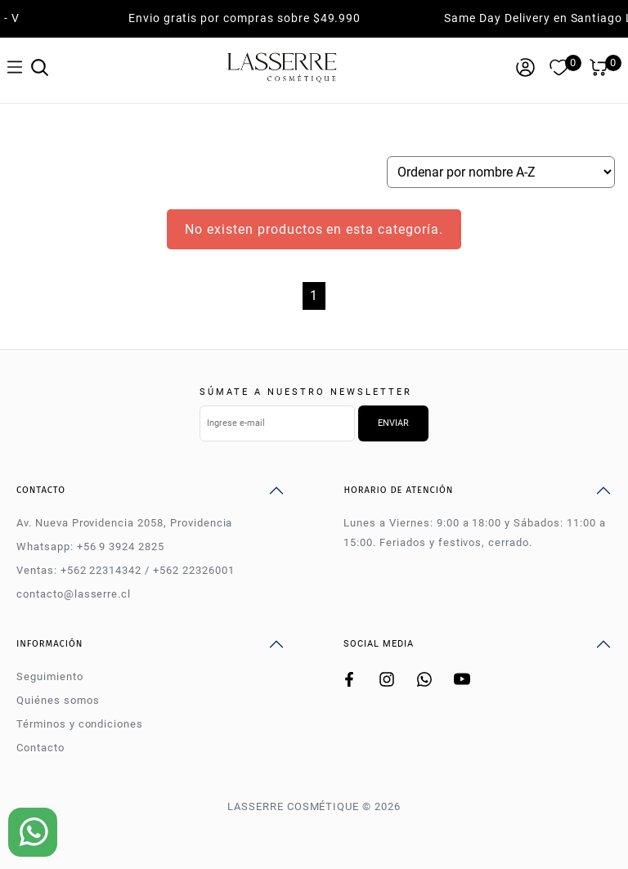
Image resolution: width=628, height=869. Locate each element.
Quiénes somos (57, 700)
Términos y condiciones (79, 724)
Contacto (40, 747)
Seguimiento (49, 676)
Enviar (393, 423)
